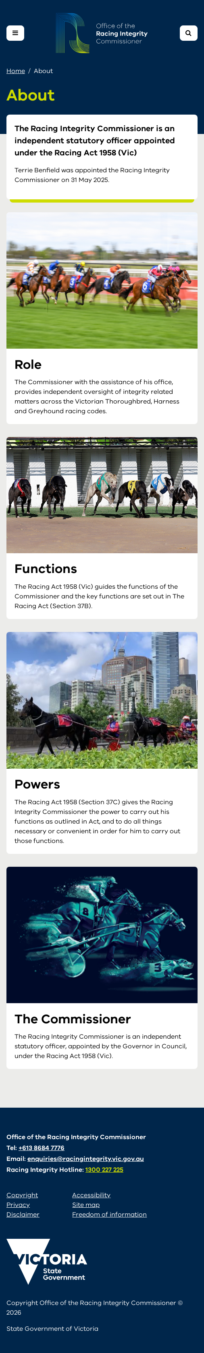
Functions (46, 568)
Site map (86, 1204)
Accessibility (91, 1195)
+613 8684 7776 (42, 1148)
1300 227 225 (104, 1169)
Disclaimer (23, 1214)
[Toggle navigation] (15, 33)
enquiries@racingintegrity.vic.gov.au (85, 1158)
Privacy (18, 1204)
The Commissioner (73, 1019)
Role (28, 364)
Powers (37, 784)
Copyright (22, 1195)
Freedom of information (109, 1214)
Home (15, 71)
